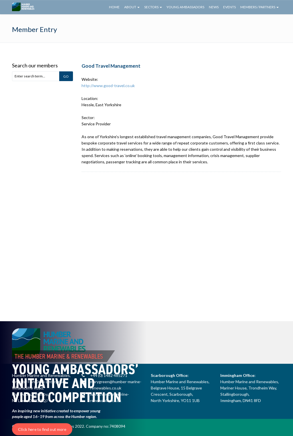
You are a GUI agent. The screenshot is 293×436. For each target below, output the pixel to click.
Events (229, 7)
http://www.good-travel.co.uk (108, 85)
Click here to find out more (42, 429)
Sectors (153, 7)
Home (114, 7)
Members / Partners (259, 7)
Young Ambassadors (185, 7)
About (132, 7)
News (214, 7)
